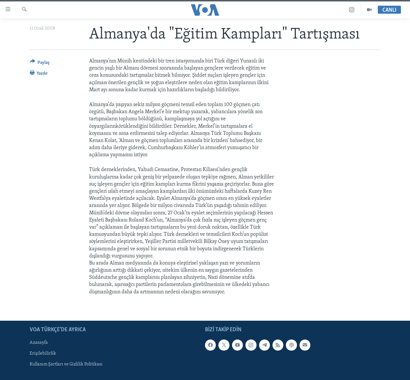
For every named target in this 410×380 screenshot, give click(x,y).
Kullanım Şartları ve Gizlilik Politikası (66, 364)
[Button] (40, 63)
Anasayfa (39, 342)
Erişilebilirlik (43, 353)
